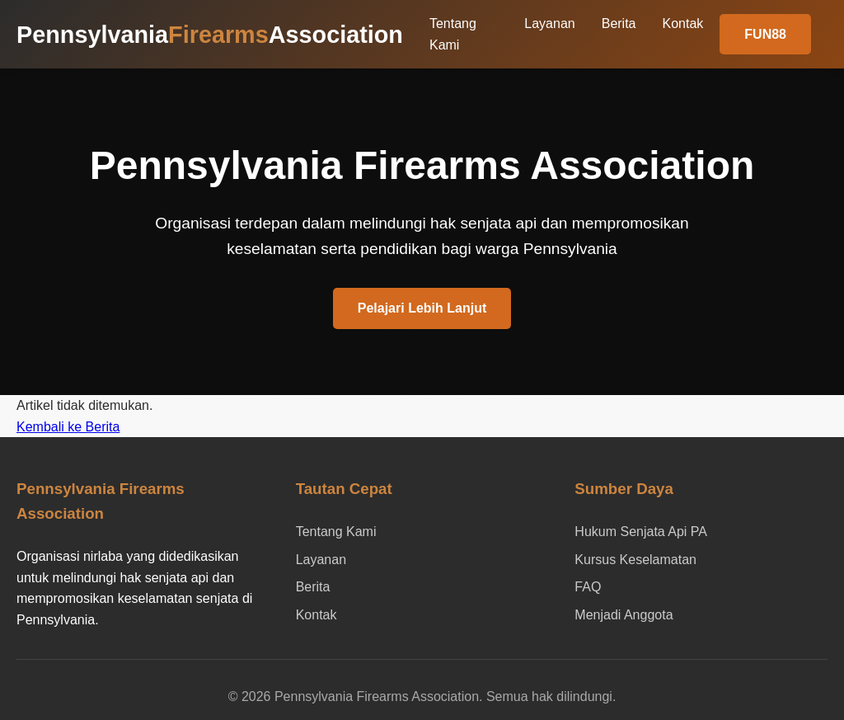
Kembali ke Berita (68, 427)
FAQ (587, 587)
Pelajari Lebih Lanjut (422, 308)
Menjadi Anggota (623, 615)
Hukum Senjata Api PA (640, 532)
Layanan (549, 23)
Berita (619, 23)
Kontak (683, 23)
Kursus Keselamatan (635, 560)
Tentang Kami (336, 532)
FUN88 (765, 34)
